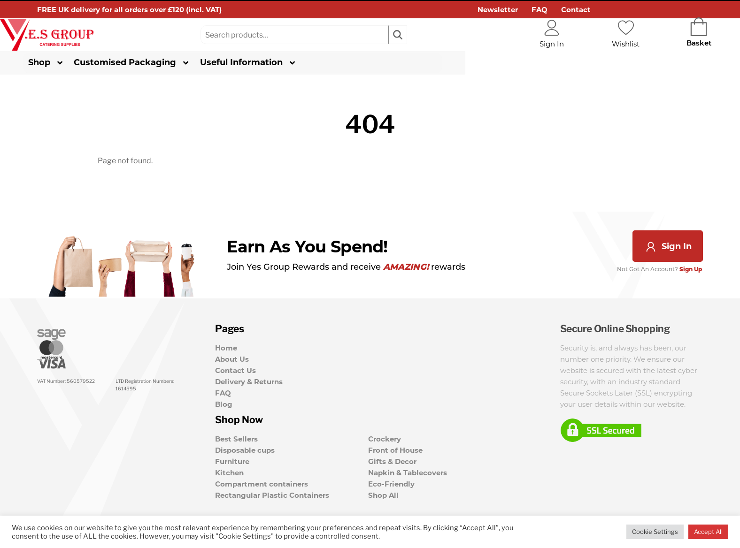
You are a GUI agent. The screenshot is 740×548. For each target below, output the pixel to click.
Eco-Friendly (391, 483)
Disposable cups (245, 449)
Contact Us (235, 372)
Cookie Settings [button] (655, 531)
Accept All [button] (708, 531)
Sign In (668, 248)
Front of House (395, 449)
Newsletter (498, 9)
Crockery (384, 438)
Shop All (383, 494)
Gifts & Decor (392, 460)
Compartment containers (261, 483)
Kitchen (229, 471)
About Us (232, 361)
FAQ (539, 9)
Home (226, 349)
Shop (60, 63)
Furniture (232, 460)
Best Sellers (236, 438)
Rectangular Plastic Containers (272, 494)
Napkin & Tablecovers (407, 471)
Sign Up (691, 270)
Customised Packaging (146, 63)
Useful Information (262, 63)
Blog (223, 406)
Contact (576, 9)
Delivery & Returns (249, 383)
